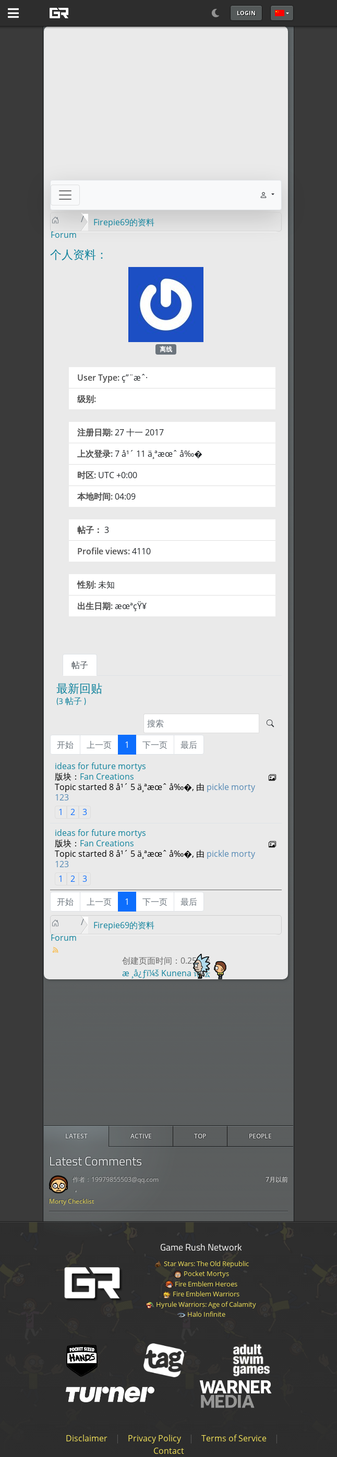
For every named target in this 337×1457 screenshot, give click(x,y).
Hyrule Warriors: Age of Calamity (201, 1304)
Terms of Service (234, 1438)
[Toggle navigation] (65, 195)
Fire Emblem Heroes (201, 1284)
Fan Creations (107, 776)
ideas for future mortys (100, 766)
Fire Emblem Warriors (201, 1293)
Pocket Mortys (201, 1273)
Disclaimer (86, 1438)
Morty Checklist (71, 1201)
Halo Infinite (201, 1314)
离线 (166, 349)
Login (246, 13)
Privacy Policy (154, 1438)
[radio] (76, 1136)
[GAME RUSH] (85, 13)
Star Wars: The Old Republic (201, 1263)
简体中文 (279, 13)
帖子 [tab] (79, 665)
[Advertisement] (168, 1052)
